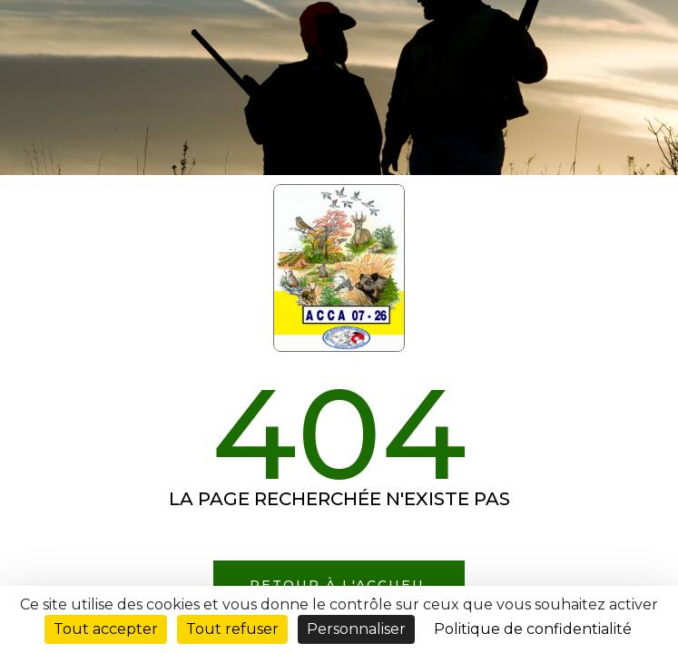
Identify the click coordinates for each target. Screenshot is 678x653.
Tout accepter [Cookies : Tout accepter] (106, 629)
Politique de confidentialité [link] (533, 629)
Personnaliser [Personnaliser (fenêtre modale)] (356, 629)
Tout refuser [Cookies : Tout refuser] (232, 629)
